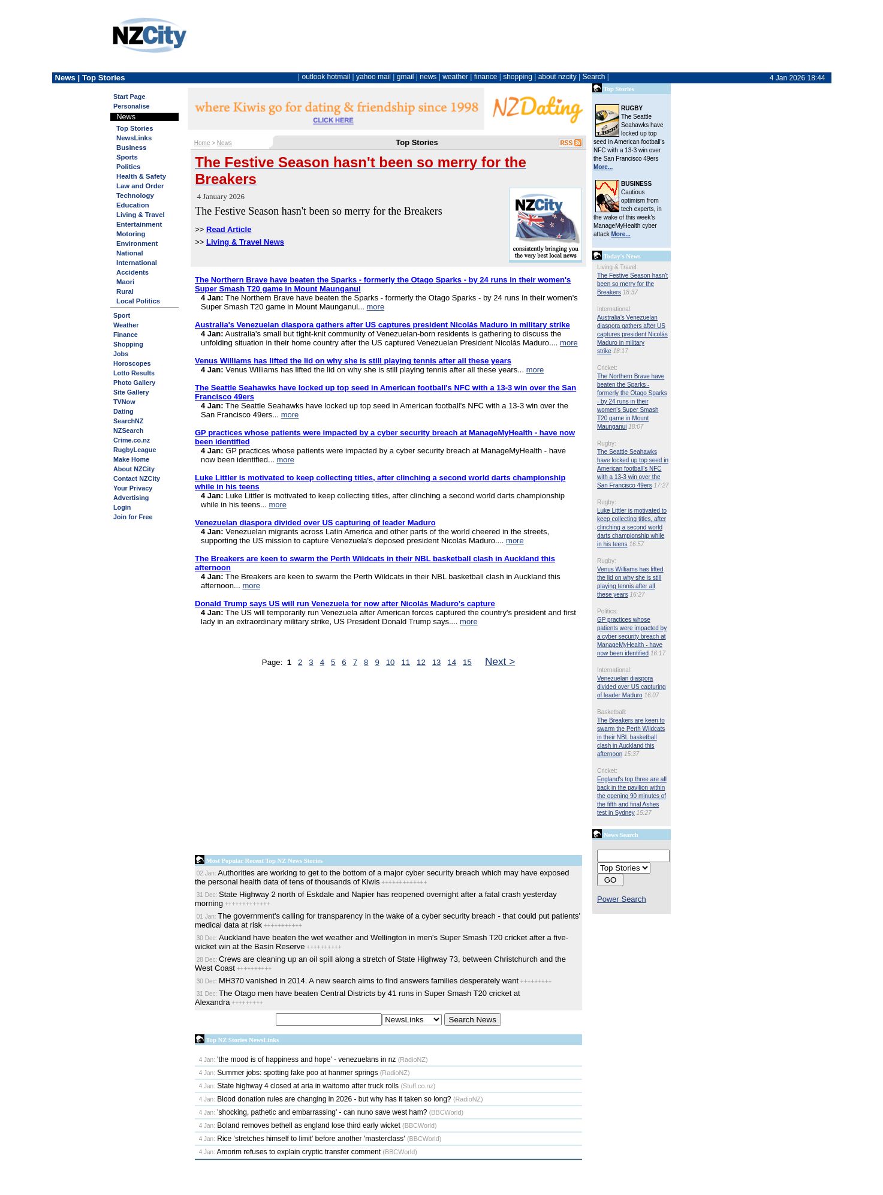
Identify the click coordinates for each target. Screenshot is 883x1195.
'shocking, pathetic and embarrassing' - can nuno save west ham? (313, 1112)
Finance (125, 334)
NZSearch (128, 430)
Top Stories (134, 128)
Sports (127, 157)
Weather (125, 325)
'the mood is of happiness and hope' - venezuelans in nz (297, 1059)
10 (390, 662)
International (136, 262)
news (428, 77)
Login (122, 507)
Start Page (129, 96)
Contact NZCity (136, 478)
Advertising (131, 497)
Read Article (228, 229)
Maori (125, 281)
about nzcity (557, 77)
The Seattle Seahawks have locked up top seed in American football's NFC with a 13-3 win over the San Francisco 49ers (632, 468)
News (224, 143)
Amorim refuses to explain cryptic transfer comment (290, 1152)
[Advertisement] (388, 764)
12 (421, 662)
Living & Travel (140, 214)
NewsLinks (134, 138)
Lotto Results (134, 373)
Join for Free (132, 516)
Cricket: (607, 368)
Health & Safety (141, 176)
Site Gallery (131, 392)
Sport (121, 315)
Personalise (131, 106)
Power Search (621, 899)
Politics (128, 166)
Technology (135, 195)
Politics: (607, 611)
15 (467, 662)
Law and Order (140, 185)
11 (405, 662)
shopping (517, 77)
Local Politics (138, 301)
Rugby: (606, 443)
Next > (500, 661)
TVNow (124, 401)
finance (486, 77)
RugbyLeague (134, 449)
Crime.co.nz (131, 440)
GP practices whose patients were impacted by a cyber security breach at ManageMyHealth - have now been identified (632, 636)
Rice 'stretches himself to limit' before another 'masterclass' (302, 1138)
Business (131, 147)
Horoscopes (131, 363)
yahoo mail (373, 77)
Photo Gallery (134, 382)
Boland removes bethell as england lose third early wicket (299, 1125)
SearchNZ (128, 421)
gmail (405, 77)
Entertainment (139, 224)
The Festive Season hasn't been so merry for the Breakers (632, 284)
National (129, 253)
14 (451, 662)
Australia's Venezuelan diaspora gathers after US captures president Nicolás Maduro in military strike (632, 334)
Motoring (130, 233)
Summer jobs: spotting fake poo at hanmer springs (288, 1072)
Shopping (128, 344)
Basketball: (611, 712)
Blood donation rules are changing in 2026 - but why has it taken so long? (325, 1099)
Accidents (132, 272)
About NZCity (134, 468)
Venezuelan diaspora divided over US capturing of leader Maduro (631, 687)
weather (455, 77)
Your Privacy (132, 488)
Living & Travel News (245, 241)
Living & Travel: (617, 267)
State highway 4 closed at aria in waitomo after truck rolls (299, 1086)
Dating (123, 411)
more (376, 306)
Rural (125, 291)
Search (593, 77)
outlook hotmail (326, 77)
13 (436, 662)
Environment (137, 243)
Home (202, 143)
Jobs (120, 353)
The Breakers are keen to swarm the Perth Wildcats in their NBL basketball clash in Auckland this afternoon (631, 737)
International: (614, 309)
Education (132, 205)
